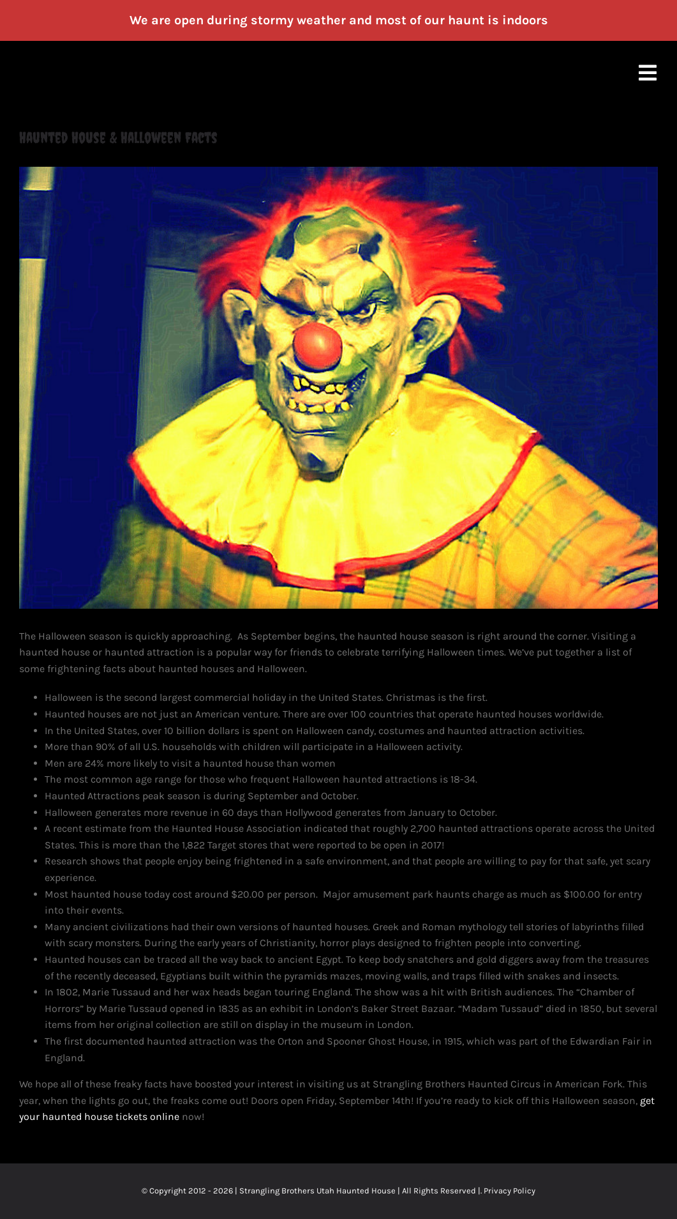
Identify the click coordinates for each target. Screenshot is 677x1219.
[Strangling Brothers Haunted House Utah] (338, 388)
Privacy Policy (509, 1190)
